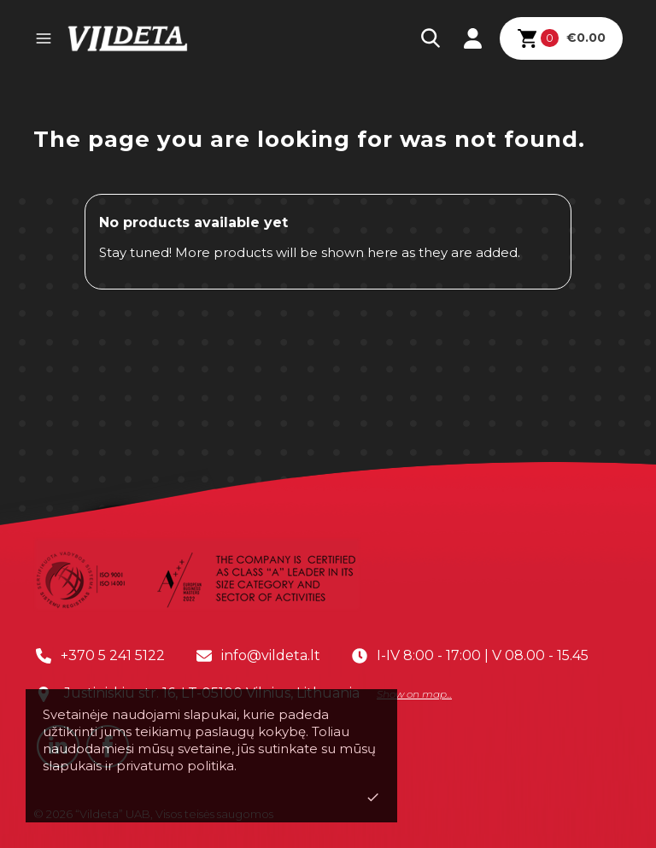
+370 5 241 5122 (113, 655)
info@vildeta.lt (270, 655)
